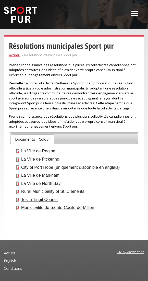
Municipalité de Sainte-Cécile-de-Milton (57, 207)
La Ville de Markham (40, 175)
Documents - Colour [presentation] (32, 139)
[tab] (32, 139)
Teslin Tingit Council (39, 199)
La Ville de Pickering (40, 159)
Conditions (13, 268)
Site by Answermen (130, 252)
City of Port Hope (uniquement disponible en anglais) (70, 167)
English (10, 260)
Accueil (14, 55)
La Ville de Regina (38, 151)
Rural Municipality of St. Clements (52, 191)
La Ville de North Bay (41, 183)
